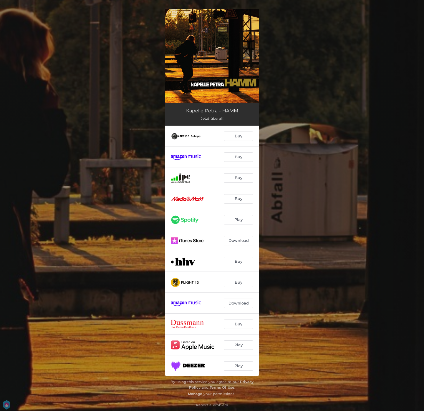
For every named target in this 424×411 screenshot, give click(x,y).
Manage (195, 394)
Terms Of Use (222, 387)
